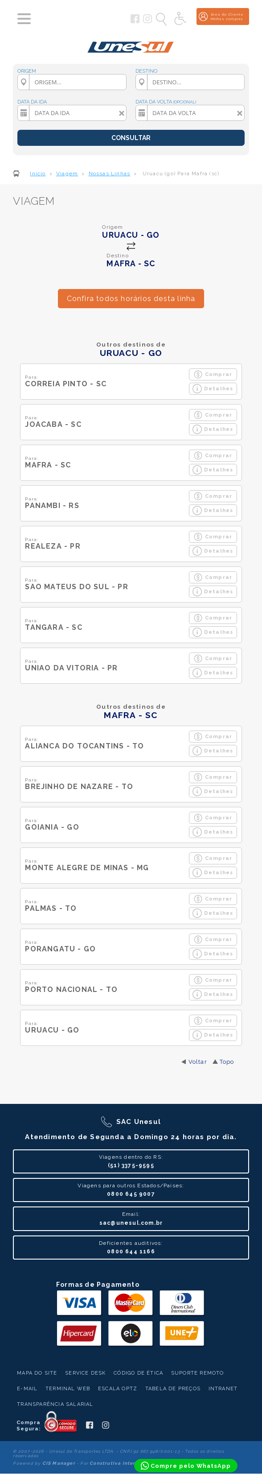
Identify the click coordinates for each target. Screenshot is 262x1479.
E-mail (27, 1389)
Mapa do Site (37, 1373)
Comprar (212, 374)
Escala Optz (117, 1389)
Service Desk (85, 1373)
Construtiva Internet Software (129, 1463)
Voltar (197, 1061)
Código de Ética (138, 1373)
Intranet (223, 1389)
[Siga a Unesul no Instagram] (147, 21)
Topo (227, 1061)
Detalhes (212, 388)
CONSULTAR (131, 137)
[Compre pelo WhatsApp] (185, 1465)
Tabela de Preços (173, 1389)
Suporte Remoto (197, 1373)
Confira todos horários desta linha (131, 298)
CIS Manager (58, 1463)
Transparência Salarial (55, 1404)
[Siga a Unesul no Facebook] (135, 21)
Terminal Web (67, 1389)
